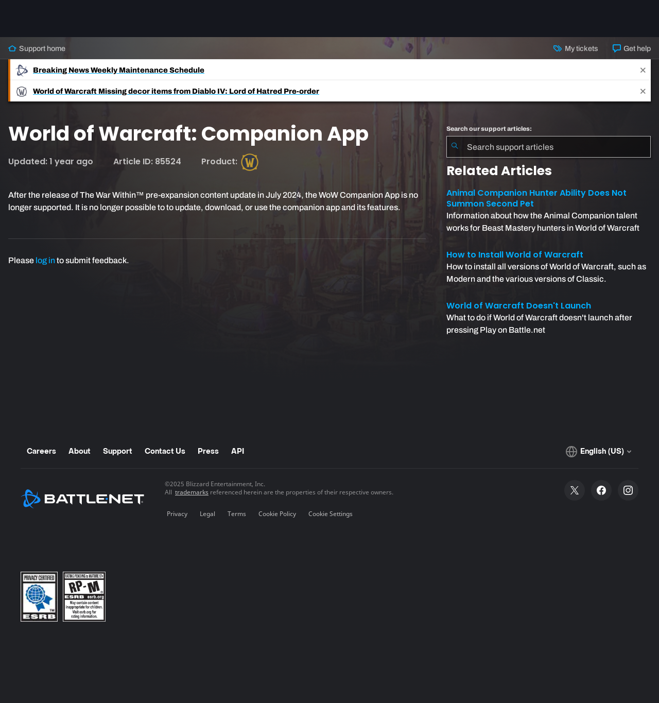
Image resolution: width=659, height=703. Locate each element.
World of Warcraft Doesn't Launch (518, 306)
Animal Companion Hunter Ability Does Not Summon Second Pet (536, 198)
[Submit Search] (454, 147)
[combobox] (548, 147)
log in (45, 260)
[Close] (643, 69)
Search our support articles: (489, 128)
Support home (36, 48)
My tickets (575, 48)
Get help (632, 48)
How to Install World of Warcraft (514, 255)
